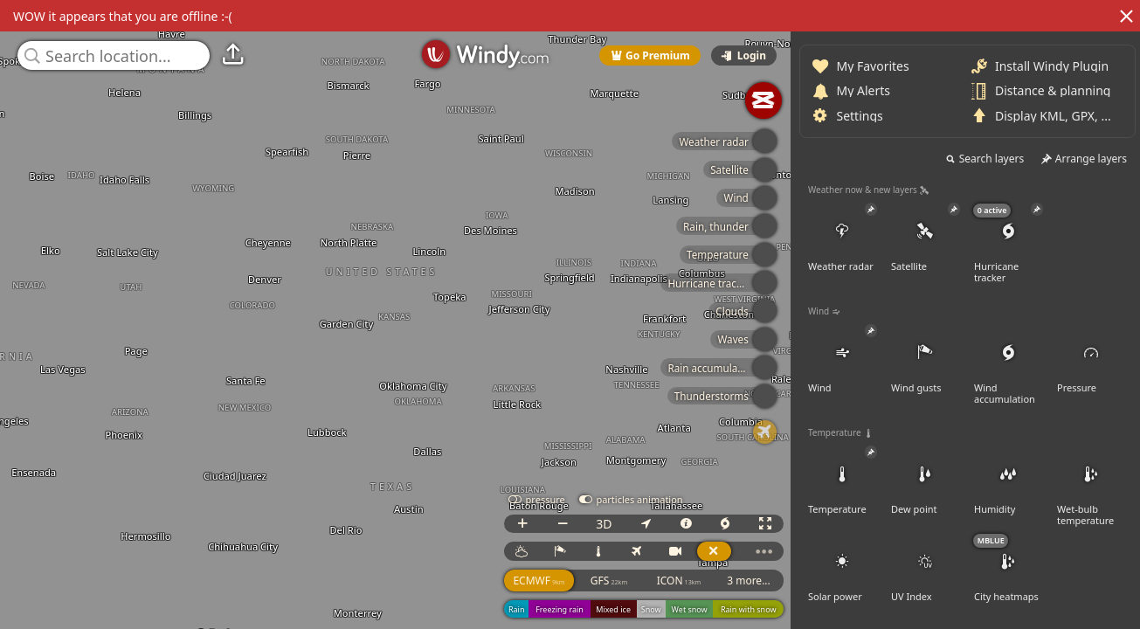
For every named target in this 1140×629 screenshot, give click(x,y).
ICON (1028, 580)
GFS (958, 580)
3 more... (1098, 580)
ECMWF (888, 580)
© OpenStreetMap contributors (1067, 623)
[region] (570, 314)
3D (953, 523)
